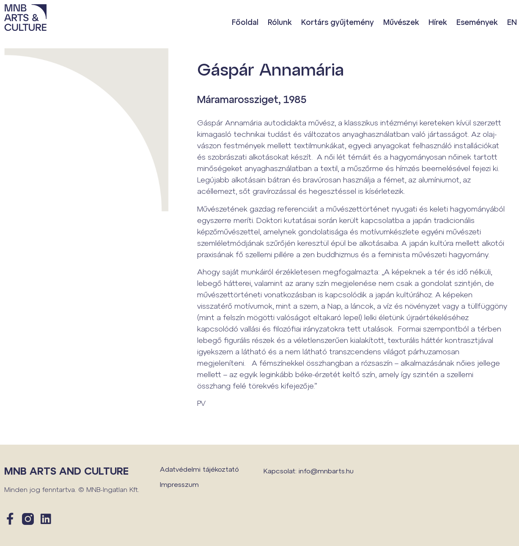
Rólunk (280, 22)
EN (512, 22)
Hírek (437, 22)
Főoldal (245, 22)
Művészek (401, 22)
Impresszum (179, 484)
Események (477, 22)
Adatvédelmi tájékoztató (199, 469)
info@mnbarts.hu (326, 471)
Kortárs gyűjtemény (337, 22)
